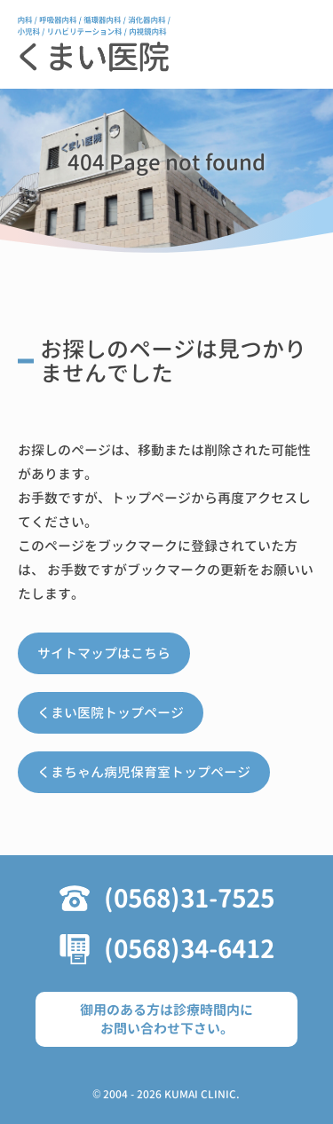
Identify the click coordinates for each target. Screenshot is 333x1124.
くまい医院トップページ (110, 712)
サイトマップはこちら (103, 653)
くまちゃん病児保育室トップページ (143, 772)
